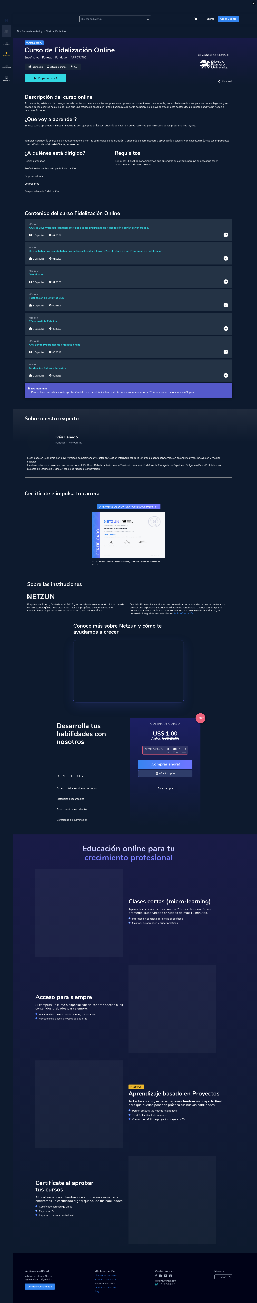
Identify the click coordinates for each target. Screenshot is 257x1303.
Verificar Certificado (40, 1286)
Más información (184, 613)
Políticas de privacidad (105, 1279)
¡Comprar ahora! (165, 764)
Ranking (6, 43)
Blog (97, 1291)
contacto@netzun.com (165, 1280)
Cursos (6, 32)
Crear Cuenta (228, 19)
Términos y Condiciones (106, 1275)
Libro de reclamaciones (105, 1287)
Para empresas (6, 78)
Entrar (210, 19)
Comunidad (6, 67)
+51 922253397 (165, 1284)
